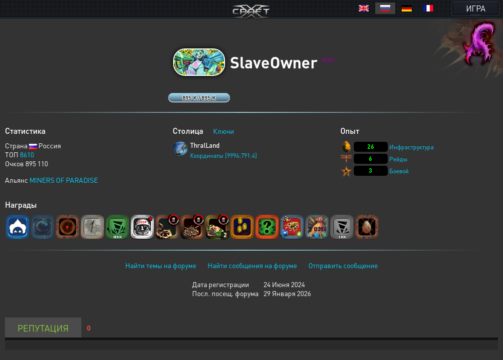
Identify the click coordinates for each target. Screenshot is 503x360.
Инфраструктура (411, 147)
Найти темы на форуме (160, 265)
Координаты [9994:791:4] (223, 155)
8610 (27, 154)
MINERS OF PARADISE (63, 179)
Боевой (399, 171)
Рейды (398, 159)
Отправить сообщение (343, 265)
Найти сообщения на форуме (252, 265)
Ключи (223, 130)
